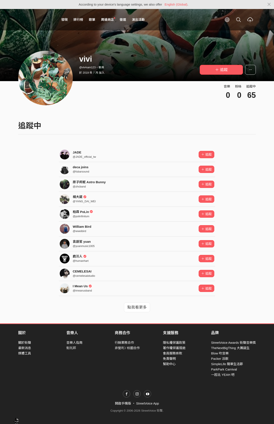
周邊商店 (108, 19)
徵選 (123, 19)
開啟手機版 (123, 403)
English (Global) (176, 4)
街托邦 (71, 348)
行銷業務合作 (124, 342)
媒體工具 (24, 353)
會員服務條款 (172, 353)
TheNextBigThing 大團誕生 (230, 348)
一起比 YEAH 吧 (222, 374)
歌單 (92, 19)
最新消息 (24, 348)
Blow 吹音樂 (220, 353)
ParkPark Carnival (224, 369)
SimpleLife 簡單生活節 (227, 364)
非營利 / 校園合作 (127, 348)
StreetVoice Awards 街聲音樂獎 (233, 342)
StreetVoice (36, 20)
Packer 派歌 (219, 358)
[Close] (269, 4)
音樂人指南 (74, 342)
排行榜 (78, 19)
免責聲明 (169, 358)
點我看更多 (137, 307)
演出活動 (138, 19)
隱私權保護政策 (174, 342)
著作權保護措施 (174, 348)
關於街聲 (24, 342)
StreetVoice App (147, 403)
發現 (64, 19)
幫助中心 (169, 364)
